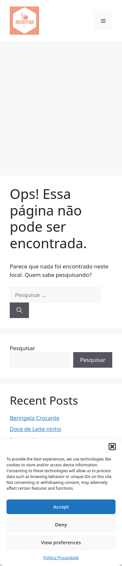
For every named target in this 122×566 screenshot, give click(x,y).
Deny (61, 524)
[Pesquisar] (19, 310)
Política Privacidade (61, 557)
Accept (61, 506)
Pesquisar (22, 348)
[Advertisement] (61, 105)
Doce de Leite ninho (35, 429)
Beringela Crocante (35, 418)
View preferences (61, 542)
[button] (112, 446)
